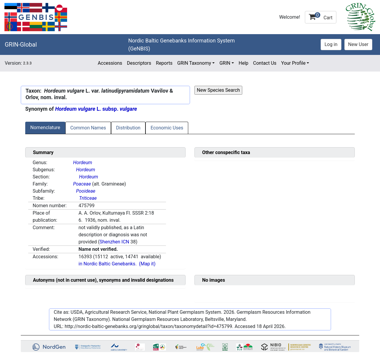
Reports (164, 63)
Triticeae (88, 198)
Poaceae (82, 184)
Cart (320, 16)
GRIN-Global (21, 44)
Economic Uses (167, 128)
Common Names (88, 128)
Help (243, 63)
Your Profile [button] (293, 63)
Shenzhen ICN (114, 242)
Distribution (128, 128)
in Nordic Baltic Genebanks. (107, 264)
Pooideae (85, 191)
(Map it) (147, 264)
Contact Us (265, 63)
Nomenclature (45, 127)
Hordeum (82, 162)
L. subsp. (96, 109)
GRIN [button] (224, 63)
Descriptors (139, 63)
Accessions (110, 63)
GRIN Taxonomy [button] (194, 63)
